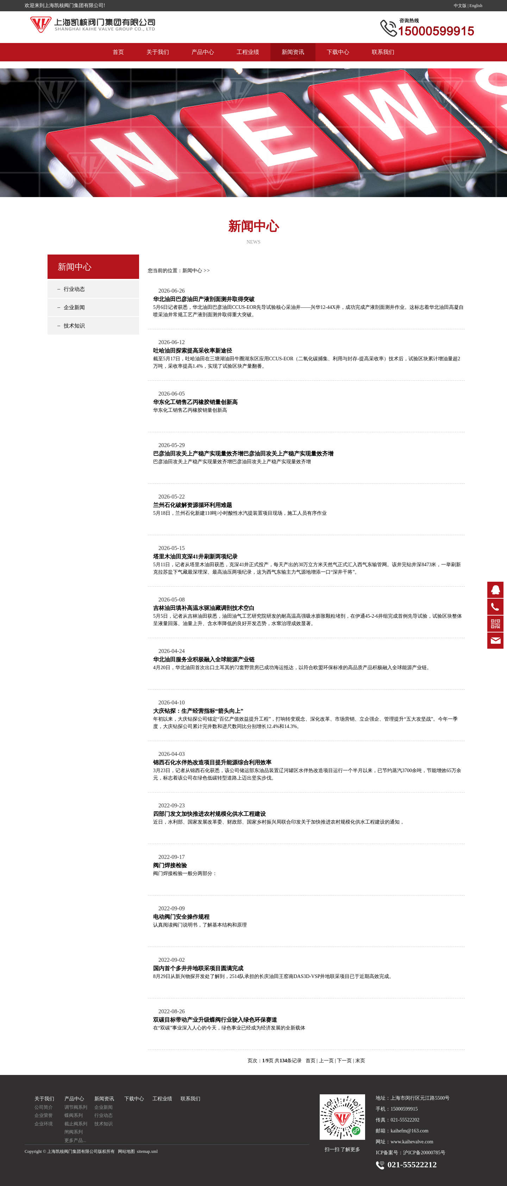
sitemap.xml (147, 1151)
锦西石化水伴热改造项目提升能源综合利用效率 (212, 762)
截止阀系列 (75, 1123)
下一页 (344, 1060)
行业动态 (74, 289)
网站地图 (126, 1151)
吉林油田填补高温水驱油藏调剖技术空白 (204, 608)
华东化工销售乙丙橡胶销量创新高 (195, 402)
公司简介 (44, 1107)
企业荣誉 (44, 1115)
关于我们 (157, 59)
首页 (118, 59)
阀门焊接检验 (170, 865)
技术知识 (74, 326)
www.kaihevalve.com (411, 1141)
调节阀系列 (75, 1107)
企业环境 (44, 1123)
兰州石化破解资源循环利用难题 (192, 505)
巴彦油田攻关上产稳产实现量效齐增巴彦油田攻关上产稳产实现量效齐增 (243, 454)
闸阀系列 (73, 1132)
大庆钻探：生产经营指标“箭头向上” (198, 711)
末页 (360, 1060)
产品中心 (203, 59)
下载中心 (338, 59)
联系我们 (383, 59)
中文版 (460, 5)
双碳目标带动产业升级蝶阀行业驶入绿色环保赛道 (215, 1020)
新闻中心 (192, 270)
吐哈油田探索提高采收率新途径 (192, 351)
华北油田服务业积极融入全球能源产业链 (204, 659)
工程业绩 (248, 59)
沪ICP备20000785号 (424, 1152)
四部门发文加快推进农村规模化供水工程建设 (209, 814)
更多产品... (75, 1140)
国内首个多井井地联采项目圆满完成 (198, 968)
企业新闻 (74, 307)
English (475, 5)
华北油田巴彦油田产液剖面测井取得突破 (204, 299)
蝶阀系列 (73, 1115)
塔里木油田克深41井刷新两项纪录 (195, 557)
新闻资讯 (293, 59)
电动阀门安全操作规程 (181, 917)
